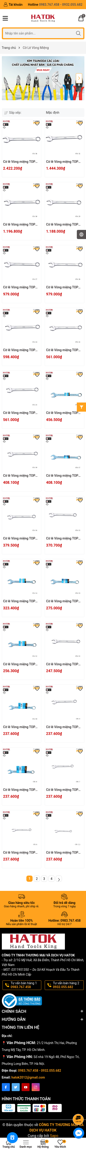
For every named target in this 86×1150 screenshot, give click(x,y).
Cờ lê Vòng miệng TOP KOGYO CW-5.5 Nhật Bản (64, 853)
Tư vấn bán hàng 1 (26, 985)
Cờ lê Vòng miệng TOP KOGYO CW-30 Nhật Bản (20, 225)
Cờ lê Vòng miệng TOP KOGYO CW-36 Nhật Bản (20, 162)
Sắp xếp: (12, 112)
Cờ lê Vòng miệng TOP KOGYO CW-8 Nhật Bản (19, 790)
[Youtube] (26, 1087)
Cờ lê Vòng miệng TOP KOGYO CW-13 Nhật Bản (63, 601)
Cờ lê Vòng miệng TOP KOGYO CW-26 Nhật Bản (63, 287)
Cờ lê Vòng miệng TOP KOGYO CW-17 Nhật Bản (63, 476)
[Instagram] (36, 1087)
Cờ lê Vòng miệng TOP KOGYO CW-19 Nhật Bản (63, 413)
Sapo (54, 1136)
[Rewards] (12, 1137)
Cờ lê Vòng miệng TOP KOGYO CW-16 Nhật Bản (20, 539)
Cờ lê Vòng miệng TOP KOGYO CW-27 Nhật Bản (20, 287)
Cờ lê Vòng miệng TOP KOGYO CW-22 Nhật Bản (63, 350)
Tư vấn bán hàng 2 (68, 985)
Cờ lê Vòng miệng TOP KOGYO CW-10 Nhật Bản (20, 727)
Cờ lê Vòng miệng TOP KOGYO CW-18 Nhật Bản (20, 476)
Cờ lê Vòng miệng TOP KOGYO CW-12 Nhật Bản (20, 664)
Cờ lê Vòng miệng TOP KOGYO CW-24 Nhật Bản (20, 350)
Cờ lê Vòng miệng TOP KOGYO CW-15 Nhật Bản (63, 539)
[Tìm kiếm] (78, 33)
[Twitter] (16, 1087)
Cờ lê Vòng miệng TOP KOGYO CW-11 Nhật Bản (63, 664)
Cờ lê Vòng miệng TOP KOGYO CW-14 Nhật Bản (20, 601)
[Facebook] (6, 1087)
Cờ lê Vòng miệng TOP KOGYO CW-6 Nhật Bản (19, 853)
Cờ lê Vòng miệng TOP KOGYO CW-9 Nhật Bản (62, 727)
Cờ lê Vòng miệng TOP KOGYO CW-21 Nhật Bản (20, 413)
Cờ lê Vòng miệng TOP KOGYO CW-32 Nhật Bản (63, 162)
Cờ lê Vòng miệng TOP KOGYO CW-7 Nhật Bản (62, 790)
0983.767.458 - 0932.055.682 (39, 1070)
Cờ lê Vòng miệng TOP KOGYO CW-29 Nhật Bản (63, 225)
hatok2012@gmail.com (28, 1077)
